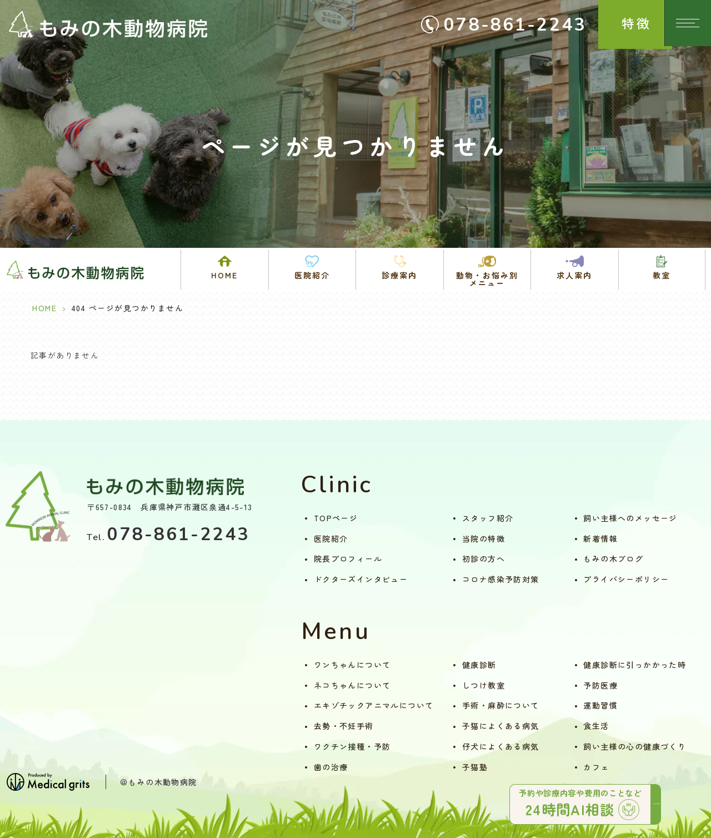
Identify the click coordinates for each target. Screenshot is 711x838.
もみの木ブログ (613, 558)
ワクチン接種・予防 (352, 746)
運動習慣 (600, 705)
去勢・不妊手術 (344, 725)
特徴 (627, 23)
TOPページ (336, 517)
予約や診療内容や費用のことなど (572, 800)
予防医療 (600, 685)
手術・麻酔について (500, 705)
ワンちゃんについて (352, 664)
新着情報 (600, 538)
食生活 (596, 725)
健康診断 (479, 664)
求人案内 (574, 275)
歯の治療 (331, 766)
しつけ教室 (483, 685)
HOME (224, 275)
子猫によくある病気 (500, 725)
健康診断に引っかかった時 (634, 664)
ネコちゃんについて (352, 685)
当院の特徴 (483, 538)
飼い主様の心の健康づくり (634, 746)
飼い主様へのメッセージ (630, 517)
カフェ (596, 766)
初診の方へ (483, 558)
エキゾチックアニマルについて (374, 705)
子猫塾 (475, 766)
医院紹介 (331, 538)
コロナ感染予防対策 (500, 579)
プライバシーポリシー (626, 579)
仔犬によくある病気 (500, 746)
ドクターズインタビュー (361, 579)
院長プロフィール (348, 558)
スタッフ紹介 (487, 517)
